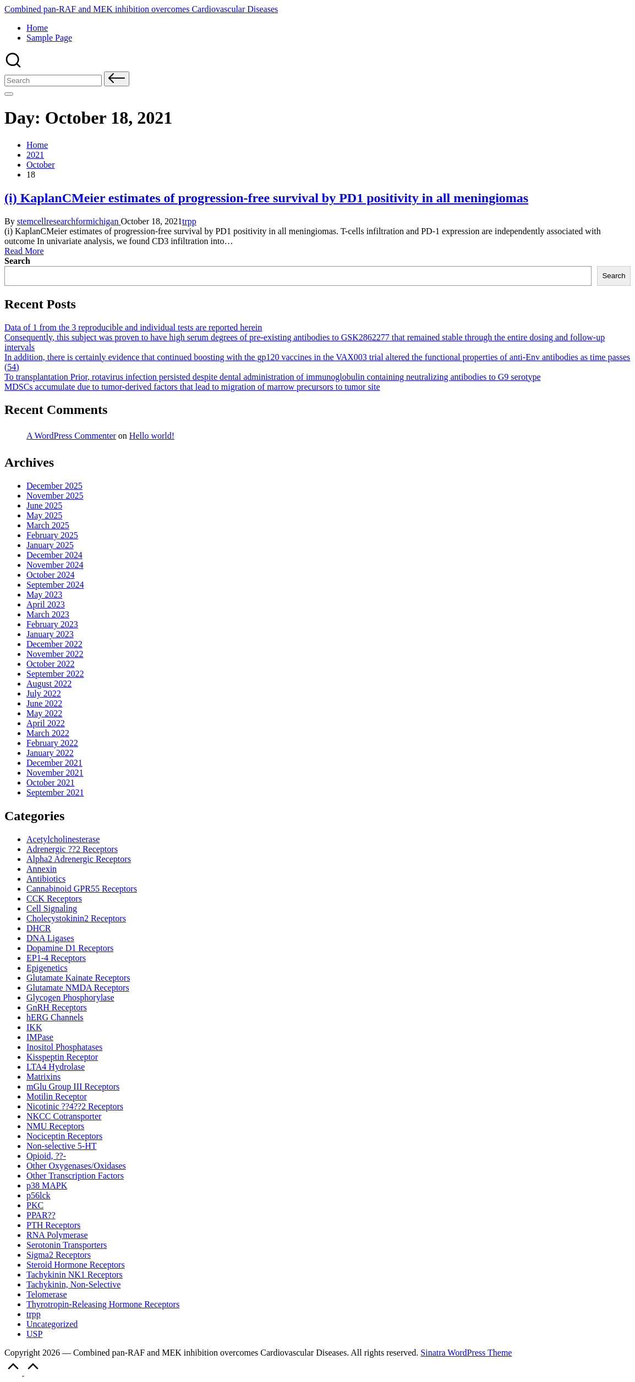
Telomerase (46, 1294)
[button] (116, 78)
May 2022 (44, 713)
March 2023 (47, 614)
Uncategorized (52, 1324)
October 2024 (50, 574)
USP (34, 1334)
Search (17, 261)
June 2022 (44, 703)
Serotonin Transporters (66, 1245)
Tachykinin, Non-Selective (73, 1284)
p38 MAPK (46, 1185)
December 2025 (54, 485)
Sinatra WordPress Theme (466, 1352)
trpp (189, 221)
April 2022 (45, 723)
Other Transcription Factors (75, 1175)
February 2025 (52, 535)
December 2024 (54, 555)
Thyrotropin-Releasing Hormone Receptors (102, 1304)
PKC (34, 1205)
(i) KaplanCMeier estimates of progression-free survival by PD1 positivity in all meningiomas (266, 198)
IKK (34, 1027)
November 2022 (55, 654)
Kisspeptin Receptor (62, 1057)
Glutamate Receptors (78, 977)
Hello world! (151, 435)
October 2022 (50, 663)
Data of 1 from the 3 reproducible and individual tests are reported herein (133, 327)
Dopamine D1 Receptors (69, 948)
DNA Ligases (50, 938)
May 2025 (44, 515)
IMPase (39, 1037)
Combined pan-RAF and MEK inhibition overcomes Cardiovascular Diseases (141, 9)
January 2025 (50, 545)
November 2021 (55, 772)
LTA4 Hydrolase (55, 1066)
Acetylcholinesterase (63, 839)
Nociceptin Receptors (64, 1136)
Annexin (41, 869)
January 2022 (50, 753)
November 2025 (55, 495)
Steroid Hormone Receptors (75, 1264)
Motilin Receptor (56, 1096)
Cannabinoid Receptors (81, 888)
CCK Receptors (54, 898)
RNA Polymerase (57, 1235)
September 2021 (55, 792)
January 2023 (50, 634)
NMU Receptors (55, 1126)
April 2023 (45, 604)
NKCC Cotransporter (63, 1116)
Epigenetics (47, 967)
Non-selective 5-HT (61, 1146)
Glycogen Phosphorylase (70, 997)
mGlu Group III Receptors (72, 1086)
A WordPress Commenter (71, 435)
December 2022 (54, 644)
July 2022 (43, 693)
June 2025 (44, 505)
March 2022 (47, 733)
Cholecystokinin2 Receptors (76, 918)
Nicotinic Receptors (74, 1106)
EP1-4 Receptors (56, 958)
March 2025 (47, 525)
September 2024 (55, 584)
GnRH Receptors (56, 1007)
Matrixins (43, 1076)
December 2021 (54, 762)
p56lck (38, 1195)
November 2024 (55, 565)
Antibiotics (45, 878)
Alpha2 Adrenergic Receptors (78, 859)
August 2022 (49, 683)
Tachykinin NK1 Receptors (74, 1274)
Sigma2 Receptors (58, 1254)
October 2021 (50, 782)
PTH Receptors (53, 1225)
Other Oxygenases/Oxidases (76, 1165)
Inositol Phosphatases (64, 1047)
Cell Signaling (51, 908)
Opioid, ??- (46, 1155)
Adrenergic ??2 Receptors (72, 849)
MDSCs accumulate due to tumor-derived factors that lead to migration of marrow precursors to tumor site (192, 386)
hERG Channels (55, 1017)
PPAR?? (41, 1215)
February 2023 (52, 624)
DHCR (38, 928)
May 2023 (44, 594)
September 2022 (55, 673)
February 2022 (52, 743)
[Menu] (8, 94)
